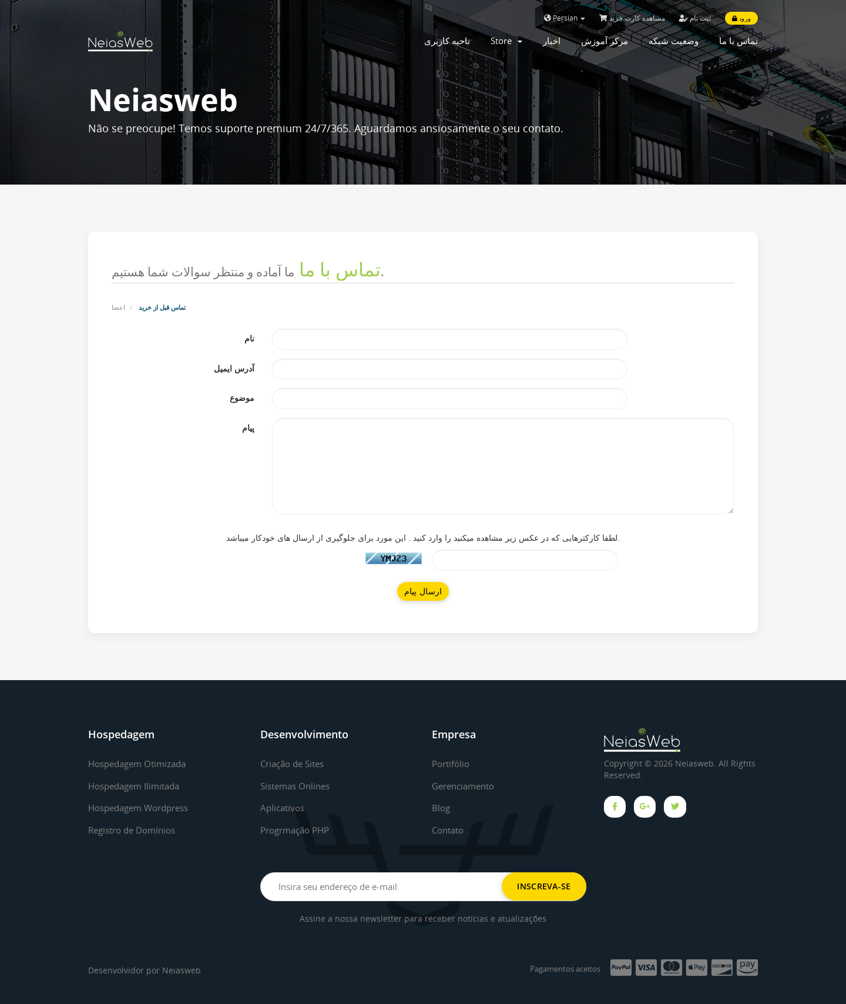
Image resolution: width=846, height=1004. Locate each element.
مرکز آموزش (604, 40)
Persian (564, 18)
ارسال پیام (423, 591)
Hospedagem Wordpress (143, 807)
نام (249, 338)
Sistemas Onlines (298, 785)
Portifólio (452, 763)
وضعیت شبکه (674, 40)
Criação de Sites (295, 763)
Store (506, 40)
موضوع (242, 397)
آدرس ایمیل (234, 368)
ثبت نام (695, 18)
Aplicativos (284, 807)
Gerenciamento (466, 785)
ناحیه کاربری (447, 40)
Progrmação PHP (298, 830)
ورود (741, 18)
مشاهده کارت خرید (632, 18)
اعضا (118, 307)
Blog (441, 807)
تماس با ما (738, 40)
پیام (248, 427)
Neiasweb (181, 970)
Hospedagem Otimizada (141, 763)
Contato (450, 830)
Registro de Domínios (136, 830)
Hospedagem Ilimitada (138, 785)
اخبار (551, 40)
